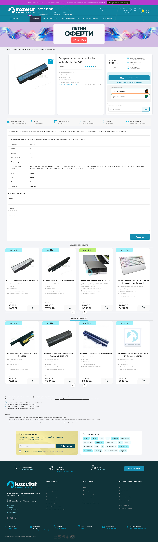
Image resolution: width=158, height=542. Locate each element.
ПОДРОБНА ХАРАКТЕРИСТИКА (68, 84)
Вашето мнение (14, 215)
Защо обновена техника (70, 18)
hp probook (88, 446)
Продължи (140, 237)
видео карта (111, 442)
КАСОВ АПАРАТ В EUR (50, 18)
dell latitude (87, 451)
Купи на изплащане (90, 18)
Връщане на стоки (125, 494)
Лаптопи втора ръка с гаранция (55, 509)
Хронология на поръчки (90, 494)
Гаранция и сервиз (51, 503)
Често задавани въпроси (53, 506)
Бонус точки (86, 500)
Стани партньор (124, 500)
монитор (98, 451)
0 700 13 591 (46, 9)
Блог (47, 512)
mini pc (127, 442)
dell (102, 438)
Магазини (122, 488)
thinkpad (115, 438)
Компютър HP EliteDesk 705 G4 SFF (95, 280)
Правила (48, 494)
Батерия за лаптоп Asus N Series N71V (22, 280)
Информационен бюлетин (91, 503)
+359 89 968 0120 (67, 14)
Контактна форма (134, 469)
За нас (48, 488)
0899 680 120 (59, 470)
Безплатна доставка (52, 491)
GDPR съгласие (87, 488)
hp (107, 438)
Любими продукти (88, 497)
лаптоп (94, 438)
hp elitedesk (123, 446)
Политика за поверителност (54, 497)
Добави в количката (129, 78)
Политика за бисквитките (53, 500)
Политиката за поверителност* (54, 451)
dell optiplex (88, 442)
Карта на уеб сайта (125, 497)
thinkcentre (125, 438)
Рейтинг (11, 208)
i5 (102, 446)
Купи (145, 109)
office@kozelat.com (43, 14)
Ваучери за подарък (125, 508)
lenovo (86, 438)
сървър (123, 451)
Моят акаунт (86, 491)
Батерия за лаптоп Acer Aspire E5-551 (96, 353)
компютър (99, 442)
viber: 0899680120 (12, 510)
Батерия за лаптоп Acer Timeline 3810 (59, 280)
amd (96, 446)
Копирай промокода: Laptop (118, 3)
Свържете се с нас (124, 491)
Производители (124, 505)
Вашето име (12, 198)
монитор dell (111, 446)
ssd (120, 442)
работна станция (111, 451)
